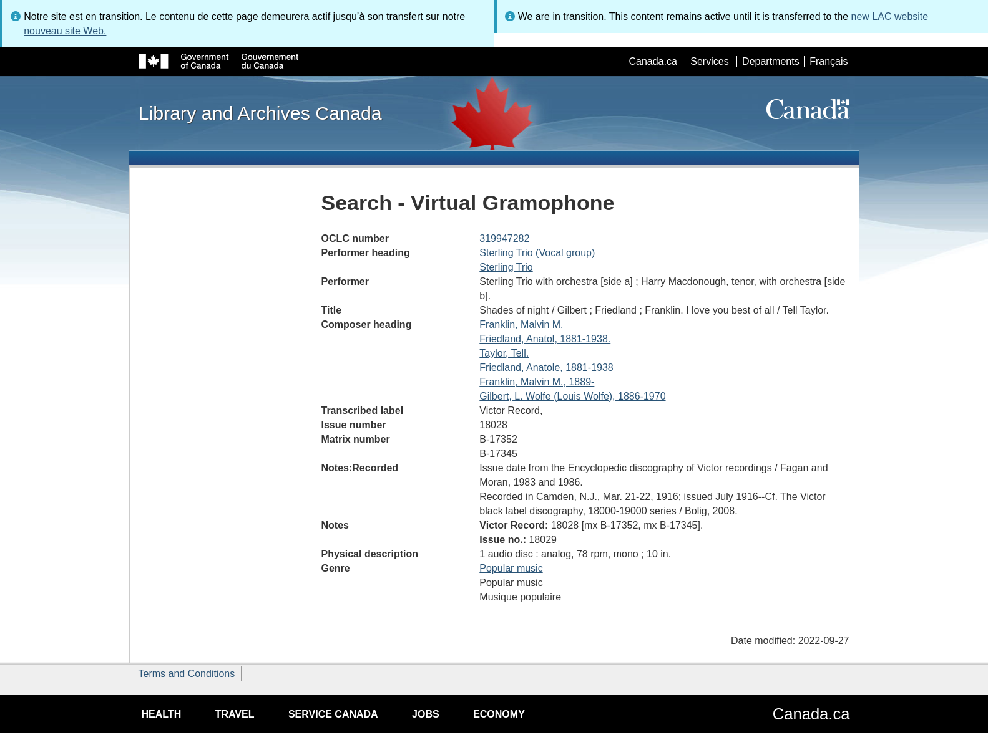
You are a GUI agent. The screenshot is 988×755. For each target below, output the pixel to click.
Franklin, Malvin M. (521, 324)
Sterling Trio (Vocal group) (537, 253)
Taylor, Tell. (504, 353)
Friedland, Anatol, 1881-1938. (544, 339)
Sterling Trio (505, 267)
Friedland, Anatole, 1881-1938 (546, 367)
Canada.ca (653, 61)
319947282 (504, 238)
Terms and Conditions (187, 673)
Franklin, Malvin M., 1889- (536, 382)
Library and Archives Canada (260, 112)
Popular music (510, 568)
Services (709, 61)
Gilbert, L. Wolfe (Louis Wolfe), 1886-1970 (572, 396)
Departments (771, 61)
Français (828, 61)
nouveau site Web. (65, 31)
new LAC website (890, 16)
